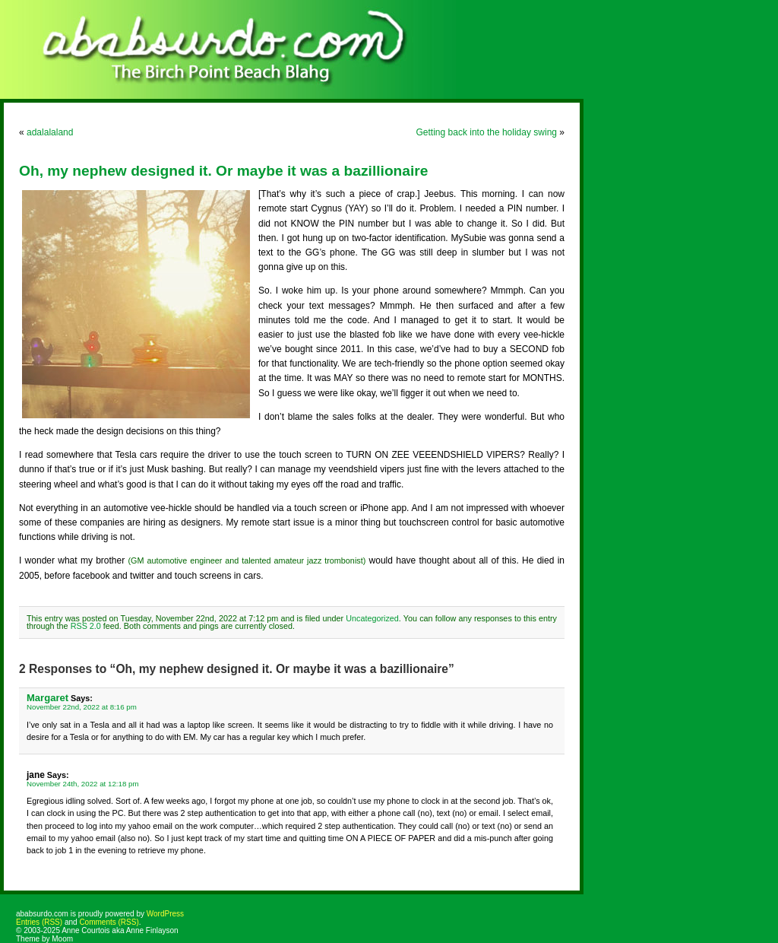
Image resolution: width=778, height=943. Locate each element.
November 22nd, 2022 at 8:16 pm (82, 707)
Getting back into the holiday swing (486, 132)
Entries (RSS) (39, 922)
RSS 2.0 (86, 625)
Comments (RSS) (108, 922)
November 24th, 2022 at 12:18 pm (83, 783)
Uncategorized (372, 618)
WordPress (165, 914)
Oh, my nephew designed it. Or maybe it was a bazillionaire (223, 171)
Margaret (47, 697)
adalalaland (50, 132)
